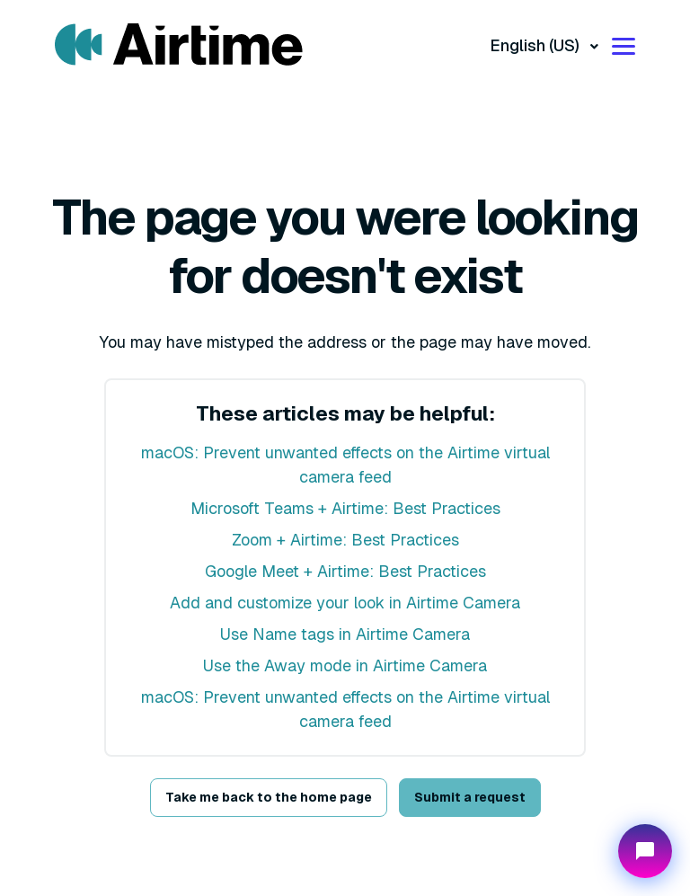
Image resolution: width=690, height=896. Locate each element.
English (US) (536, 45)
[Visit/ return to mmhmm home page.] (179, 45)
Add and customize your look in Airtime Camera (345, 602)
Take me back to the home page (268, 797)
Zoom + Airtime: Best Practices (345, 539)
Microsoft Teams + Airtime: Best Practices (345, 508)
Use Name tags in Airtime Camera (345, 634)
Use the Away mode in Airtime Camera (345, 665)
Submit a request (470, 797)
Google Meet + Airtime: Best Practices (345, 571)
